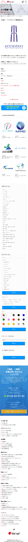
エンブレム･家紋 (7, 268)
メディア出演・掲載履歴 (7, 445)
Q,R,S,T (10, 301)
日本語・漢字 (6, 303)
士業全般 (4, 216)
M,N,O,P (5, 301)
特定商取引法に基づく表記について (14, 539)
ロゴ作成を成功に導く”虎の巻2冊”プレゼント (11, 465)
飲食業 (4, 248)
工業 (3, 222)
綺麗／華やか (6, 262)
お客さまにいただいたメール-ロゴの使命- (10, 518)
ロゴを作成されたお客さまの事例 (9, 424)
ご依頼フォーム (5, 496)
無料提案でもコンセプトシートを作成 (9, 490)
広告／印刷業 (5, 224)
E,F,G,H (15, 299)
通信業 (4, 244)
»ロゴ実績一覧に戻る (14, 99)
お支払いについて (5, 479)
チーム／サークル (6, 202)
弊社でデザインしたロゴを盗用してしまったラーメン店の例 (14, 508)
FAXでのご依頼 (5, 497)
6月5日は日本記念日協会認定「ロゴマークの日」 (12, 520)
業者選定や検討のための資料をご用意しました (11, 463)
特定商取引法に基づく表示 (7, 446)
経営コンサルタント (6, 232)
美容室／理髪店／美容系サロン (9, 234)
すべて (4, 189)
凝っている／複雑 (7, 276)
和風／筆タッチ (7, 278)
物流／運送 (5, 228)
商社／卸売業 (5, 214)
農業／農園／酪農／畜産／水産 (9, 242)
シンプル (5, 272)
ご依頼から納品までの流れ (7, 485)
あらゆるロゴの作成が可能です (8, 456)
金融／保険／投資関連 (7, 246)
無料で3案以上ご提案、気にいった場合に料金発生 (12, 454)
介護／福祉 (5, 210)
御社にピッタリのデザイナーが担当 (9, 489)
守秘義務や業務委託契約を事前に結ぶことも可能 (12, 507)
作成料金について (5, 476)
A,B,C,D (10, 299)
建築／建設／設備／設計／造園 (9, 226)
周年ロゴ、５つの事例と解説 (8, 522)
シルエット (6, 270)
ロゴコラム (4, 525)
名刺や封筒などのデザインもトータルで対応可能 (12, 466)
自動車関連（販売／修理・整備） (9, 236)
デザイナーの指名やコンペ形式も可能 (9, 435)
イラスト (5, 266)
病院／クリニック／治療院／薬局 (9, 230)
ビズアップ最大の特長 (6, 430)
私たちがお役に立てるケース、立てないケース (11, 458)
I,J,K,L (20, 299)
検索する (14, 292)
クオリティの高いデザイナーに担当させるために (12, 434)
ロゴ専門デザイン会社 (7, 2)
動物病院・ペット (6, 212)
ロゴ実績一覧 (4, 423)
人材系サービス (6, 208)
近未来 (5, 287)
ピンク (9, 319)
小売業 (4, 220)
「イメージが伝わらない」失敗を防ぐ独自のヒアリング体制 (14, 487)
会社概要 (3, 441)
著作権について (5, 503)
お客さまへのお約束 (6, 461)
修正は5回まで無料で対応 (7, 492)
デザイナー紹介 (5, 432)
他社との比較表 (5, 459)
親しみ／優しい (7, 284)
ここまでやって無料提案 (7, 474)
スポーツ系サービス (6, 197)
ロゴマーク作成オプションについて (9, 477)
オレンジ (4, 324)
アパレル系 (5, 191)
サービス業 (5, 195)
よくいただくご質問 (6, 468)
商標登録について (5, 505)
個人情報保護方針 (5, 448)
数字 (12, 303)
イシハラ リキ (4, 95)
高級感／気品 (6, 289)
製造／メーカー (6, 240)
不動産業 (4, 206)
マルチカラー (23, 324)
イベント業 (5, 193)
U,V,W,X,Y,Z (17, 301)
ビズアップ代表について (7, 443)
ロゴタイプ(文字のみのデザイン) (10, 274)
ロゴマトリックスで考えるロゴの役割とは (10, 516)
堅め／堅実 (6, 280)
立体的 (5, 282)
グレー (14, 315)
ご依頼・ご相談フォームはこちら (14, 411)
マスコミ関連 (5, 204)
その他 (2, 80)
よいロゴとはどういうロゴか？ (8, 514)
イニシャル (6, 264)
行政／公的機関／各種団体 (8, 238)
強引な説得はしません (6, 494)
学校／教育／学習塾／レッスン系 (9, 218)
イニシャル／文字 (4, 85)
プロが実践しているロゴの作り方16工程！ (10, 523)
